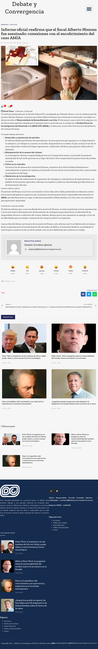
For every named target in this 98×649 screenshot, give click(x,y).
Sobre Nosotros (59, 525)
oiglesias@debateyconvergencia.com (42, 249)
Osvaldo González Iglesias (38, 244)
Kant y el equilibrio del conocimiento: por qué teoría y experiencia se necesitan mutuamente (22, 402)
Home (55, 530)
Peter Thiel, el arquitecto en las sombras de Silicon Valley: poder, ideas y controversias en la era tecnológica (24, 357)
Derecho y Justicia (9, 24)
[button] (89, 9)
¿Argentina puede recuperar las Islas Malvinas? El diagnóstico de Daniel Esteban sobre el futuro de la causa (74, 402)
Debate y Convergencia (24, 7)
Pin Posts (56, 521)
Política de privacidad (60, 527)
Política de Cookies (60, 523)
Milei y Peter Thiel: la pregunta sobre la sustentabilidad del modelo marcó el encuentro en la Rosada (73, 357)
